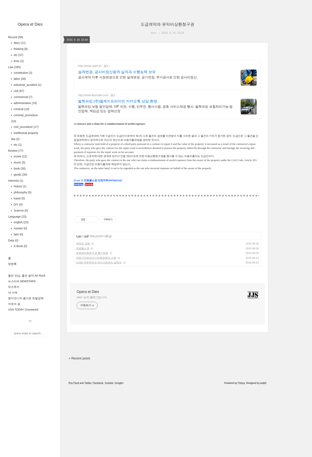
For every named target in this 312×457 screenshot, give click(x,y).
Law (14, 67)
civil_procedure (26, 126)
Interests (15, 180)
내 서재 (12, 292)
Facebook (98, 451)
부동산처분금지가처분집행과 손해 (96, 326)
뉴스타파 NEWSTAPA (21, 281)
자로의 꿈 (14, 303)
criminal (21, 109)
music (19, 162)
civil (18, 91)
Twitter (87, 451)
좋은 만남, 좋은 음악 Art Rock (26, 275)
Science (20, 210)
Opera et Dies (30, 24)
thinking (20, 49)
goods (20, 174)
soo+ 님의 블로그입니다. (92, 365)
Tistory (241, 451)
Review (15, 150)
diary (19, 42)
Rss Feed (74, 451)
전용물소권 (82, 316)
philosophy (22, 192)
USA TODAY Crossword (23, 309)
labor (19, 78)
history (19, 186)
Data (13, 240)
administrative (25, 103)
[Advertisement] (167, 95)
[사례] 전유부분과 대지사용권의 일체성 (99, 331)
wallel (263, 451)
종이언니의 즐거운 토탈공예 (26, 298)
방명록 (12, 263)
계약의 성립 (83, 312)
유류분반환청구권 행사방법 (92, 321)
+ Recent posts (79, 427)
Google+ (119, 451)
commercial (22, 97)
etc (18, 55)
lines (18, 61)
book (19, 168)
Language (17, 216)
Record (15, 37)
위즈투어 (13, 287)
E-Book (20, 246)
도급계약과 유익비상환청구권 (167, 24)
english (20, 222)
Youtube (108, 451)
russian (20, 228)
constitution (22, 72)
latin (18, 234)
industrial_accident (27, 84)
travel (19, 198)
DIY (18, 204)
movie (20, 156)
